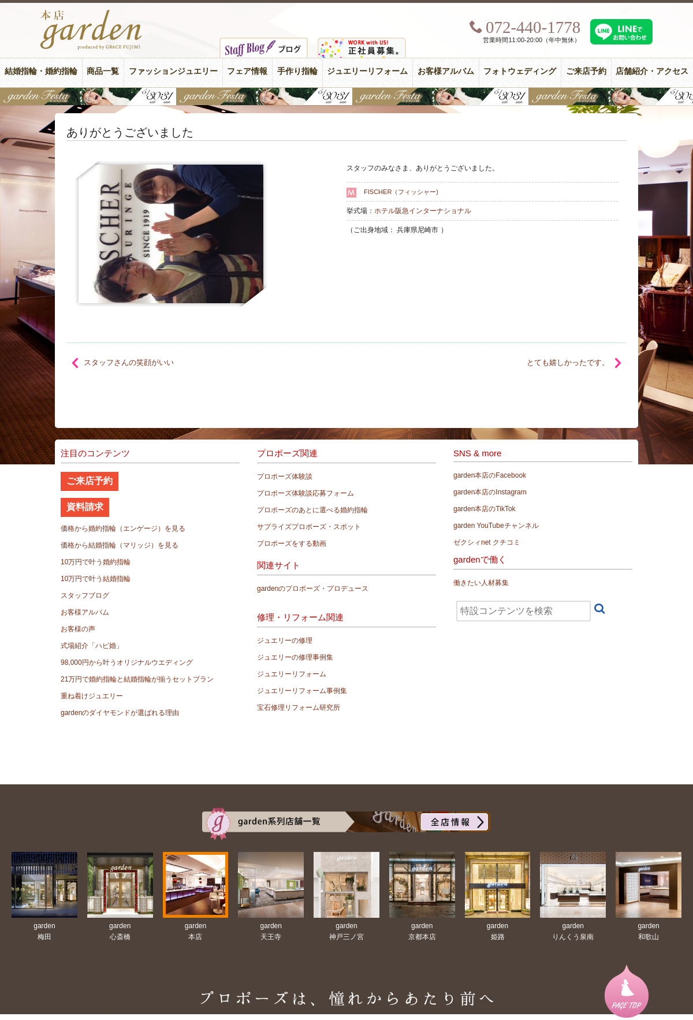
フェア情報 (247, 71)
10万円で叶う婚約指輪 (96, 562)
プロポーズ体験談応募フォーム (305, 493)
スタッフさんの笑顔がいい (129, 362)
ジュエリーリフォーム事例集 (302, 691)
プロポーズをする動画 (291, 543)
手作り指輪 (297, 71)
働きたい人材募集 (481, 583)
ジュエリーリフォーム (367, 71)
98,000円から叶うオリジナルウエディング (127, 662)
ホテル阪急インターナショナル (422, 211)
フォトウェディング (519, 71)
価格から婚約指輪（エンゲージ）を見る (123, 528)
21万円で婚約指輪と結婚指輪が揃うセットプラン (137, 679)
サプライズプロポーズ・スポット (309, 527)
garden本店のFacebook (489, 475)
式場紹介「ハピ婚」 (92, 646)
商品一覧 (103, 71)
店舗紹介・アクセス (652, 71)
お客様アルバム (446, 71)
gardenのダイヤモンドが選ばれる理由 (120, 713)
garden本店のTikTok (484, 509)
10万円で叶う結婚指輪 (96, 579)
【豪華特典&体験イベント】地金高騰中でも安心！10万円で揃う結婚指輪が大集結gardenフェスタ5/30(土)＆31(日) (346, 96)
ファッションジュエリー (173, 71)
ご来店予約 (586, 71)
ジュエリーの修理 (284, 640)
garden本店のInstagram (490, 492)
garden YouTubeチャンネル (496, 526)
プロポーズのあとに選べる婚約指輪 (312, 510)
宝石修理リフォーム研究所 (298, 707)
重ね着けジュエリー (92, 696)
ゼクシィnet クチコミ (486, 542)
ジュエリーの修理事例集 (295, 657)
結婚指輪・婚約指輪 (41, 71)
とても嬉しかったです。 (568, 362)
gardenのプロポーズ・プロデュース (312, 589)
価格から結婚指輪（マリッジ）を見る (119, 545)
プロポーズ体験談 (284, 476)
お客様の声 (78, 629)
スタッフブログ (85, 595)
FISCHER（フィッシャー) (401, 191)
